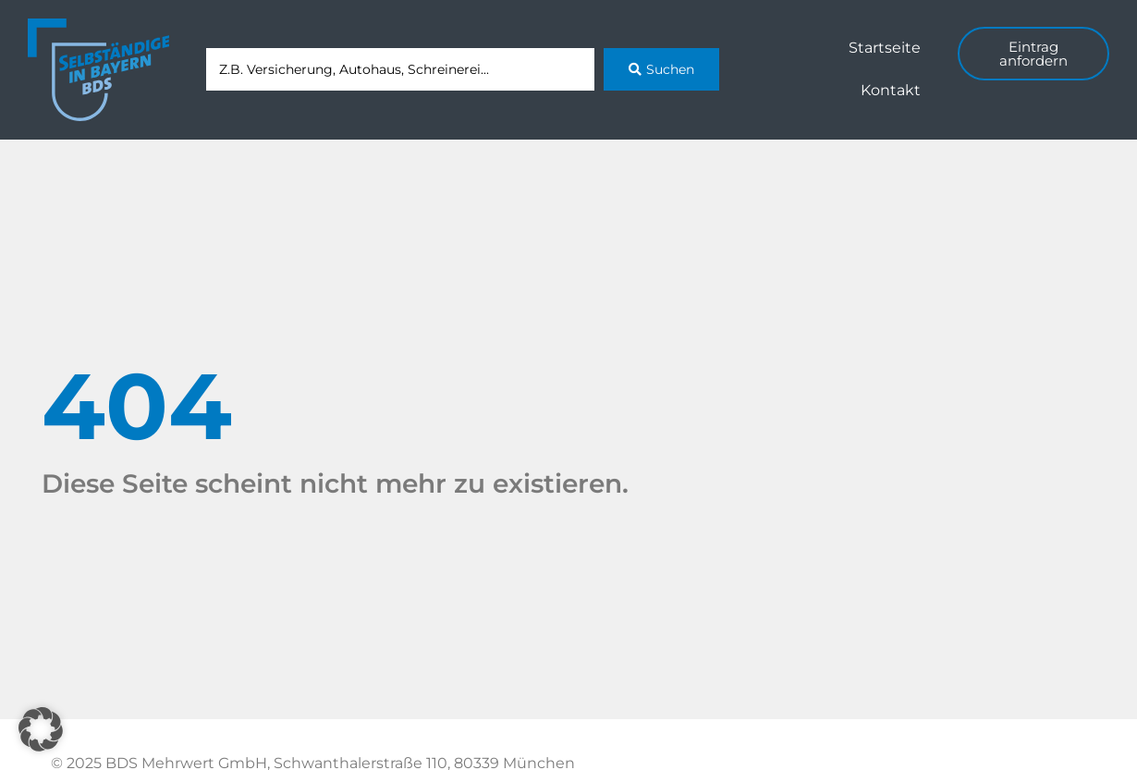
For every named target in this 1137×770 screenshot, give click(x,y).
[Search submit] (661, 69)
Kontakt (891, 90)
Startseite (885, 47)
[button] (40, 729)
